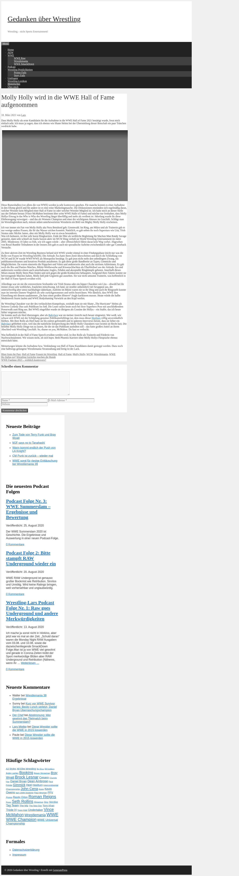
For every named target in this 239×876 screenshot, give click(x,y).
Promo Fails (20, 72)
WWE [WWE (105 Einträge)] (52, 814)
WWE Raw (20, 58)
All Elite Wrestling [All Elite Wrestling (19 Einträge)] (26, 768)
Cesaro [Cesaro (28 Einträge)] (44, 777)
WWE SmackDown (24, 64)
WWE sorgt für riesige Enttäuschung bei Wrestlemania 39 (34, 462)
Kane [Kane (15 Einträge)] (41, 789)
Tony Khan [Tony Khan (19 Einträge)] (48, 805)
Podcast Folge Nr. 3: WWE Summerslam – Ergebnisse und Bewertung (28, 509)
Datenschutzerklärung (26, 849)
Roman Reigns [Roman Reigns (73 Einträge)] (42, 796)
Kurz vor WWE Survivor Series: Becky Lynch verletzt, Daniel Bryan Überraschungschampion (34, 707)
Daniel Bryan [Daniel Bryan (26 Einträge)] (18, 781)
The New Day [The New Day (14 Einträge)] (35, 806)
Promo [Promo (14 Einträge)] (9, 797)
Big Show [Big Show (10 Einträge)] (40, 769)
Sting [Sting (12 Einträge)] (46, 802)
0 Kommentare (15, 544)
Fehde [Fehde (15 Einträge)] (9, 785)
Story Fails (19, 75)
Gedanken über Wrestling (44, 19)
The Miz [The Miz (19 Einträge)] (24, 805)
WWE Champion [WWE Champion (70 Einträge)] (21, 819)
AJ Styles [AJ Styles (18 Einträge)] (11, 768)
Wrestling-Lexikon (17, 81)
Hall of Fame (28, 354)
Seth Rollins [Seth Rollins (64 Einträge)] (22, 801)
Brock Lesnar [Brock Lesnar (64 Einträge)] (26, 777)
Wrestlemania (21, 61)
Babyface (53, 315)
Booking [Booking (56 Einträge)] (26, 772)
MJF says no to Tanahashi (28, 442)
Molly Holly (79, 354)
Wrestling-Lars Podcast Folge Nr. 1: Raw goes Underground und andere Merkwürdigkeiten (32, 610)
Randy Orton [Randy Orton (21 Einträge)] (20, 797)
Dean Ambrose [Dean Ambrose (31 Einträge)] (37, 781)
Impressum (19, 854)
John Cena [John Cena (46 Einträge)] (29, 789)
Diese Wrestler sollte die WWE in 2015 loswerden (34, 728)
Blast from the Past (11, 354)
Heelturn (96, 318)
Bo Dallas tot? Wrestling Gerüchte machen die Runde (28, 357)
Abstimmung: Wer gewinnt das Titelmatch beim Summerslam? (31, 718)
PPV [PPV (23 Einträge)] (50, 792)
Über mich (13, 86)
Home (11, 49)
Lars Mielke (19, 726)
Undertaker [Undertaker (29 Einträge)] (35, 810)
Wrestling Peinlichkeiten (20, 69)
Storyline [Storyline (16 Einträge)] (53, 802)
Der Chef (17, 715)
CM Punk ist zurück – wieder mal (32, 455)
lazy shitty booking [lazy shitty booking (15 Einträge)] (24, 793)
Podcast (12, 66)
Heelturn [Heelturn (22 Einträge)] (38, 785)
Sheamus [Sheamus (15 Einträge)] (38, 802)
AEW (10, 52)
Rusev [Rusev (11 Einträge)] (8, 802)
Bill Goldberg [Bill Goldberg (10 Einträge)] (49, 769)
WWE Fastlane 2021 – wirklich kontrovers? (23, 360)
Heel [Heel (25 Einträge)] (29, 785)
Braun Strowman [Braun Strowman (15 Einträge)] (42, 773)
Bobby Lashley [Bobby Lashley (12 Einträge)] (12, 773)
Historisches (14, 84)
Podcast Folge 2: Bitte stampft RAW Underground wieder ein (31, 558)
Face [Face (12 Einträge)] (51, 782)
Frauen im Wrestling (46, 354)
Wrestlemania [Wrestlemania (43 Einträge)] (35, 815)
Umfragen (13, 78)
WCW (89, 354)
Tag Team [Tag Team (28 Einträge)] (12, 805)
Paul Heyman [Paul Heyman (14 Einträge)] (40, 793)
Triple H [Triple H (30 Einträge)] (11, 810)
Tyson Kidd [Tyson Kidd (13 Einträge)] (22, 810)
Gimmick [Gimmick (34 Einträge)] (19, 785)
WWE (11, 55)
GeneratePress (60, 870)
